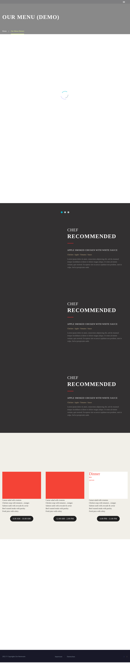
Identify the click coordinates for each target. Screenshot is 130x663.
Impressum (58, 657)
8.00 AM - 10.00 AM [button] (22, 519)
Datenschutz (71, 657)
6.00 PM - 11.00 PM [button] (108, 519)
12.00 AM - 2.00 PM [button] (65, 519)
